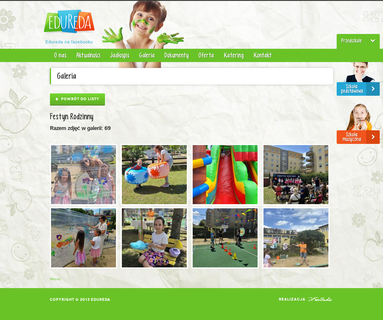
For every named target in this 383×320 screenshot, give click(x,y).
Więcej (55, 279)
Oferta (206, 55)
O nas (60, 55)
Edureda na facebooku (69, 42)
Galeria (147, 55)
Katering (234, 55)
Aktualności (88, 55)
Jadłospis (119, 55)
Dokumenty (177, 55)
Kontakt (263, 55)
